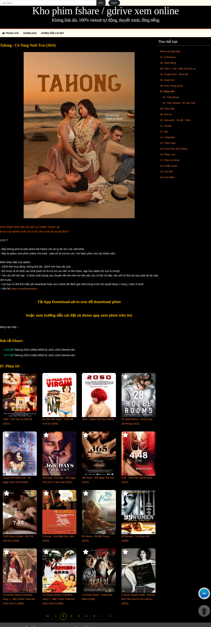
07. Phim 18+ (167, 91)
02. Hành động (168, 62)
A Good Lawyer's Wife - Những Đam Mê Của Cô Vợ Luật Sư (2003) (138, 599)
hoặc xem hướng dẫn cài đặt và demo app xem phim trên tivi (79, 315)
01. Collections (168, 57)
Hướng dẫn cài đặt (52, 33)
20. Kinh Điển (167, 177)
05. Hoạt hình (167, 80)
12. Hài (164, 131)
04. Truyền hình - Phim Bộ (174, 74)
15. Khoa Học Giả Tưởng (173, 148)
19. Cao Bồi (166, 171)
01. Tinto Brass (171, 97)
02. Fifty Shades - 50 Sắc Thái (179, 103)
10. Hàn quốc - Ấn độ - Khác (175, 120)
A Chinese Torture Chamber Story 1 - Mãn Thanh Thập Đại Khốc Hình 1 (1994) (19, 599)
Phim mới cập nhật (170, 51)
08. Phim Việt (167, 108)
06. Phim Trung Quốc (171, 85)
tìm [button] (101, 3)
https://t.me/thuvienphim (24, 288)
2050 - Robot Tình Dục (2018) (98, 419)
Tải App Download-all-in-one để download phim (79, 302)
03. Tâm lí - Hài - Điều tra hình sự (178, 68)
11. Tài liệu (166, 125)
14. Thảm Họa (167, 143)
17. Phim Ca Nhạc (170, 160)
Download (30, 33)
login (114, 2)
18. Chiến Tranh (168, 166)
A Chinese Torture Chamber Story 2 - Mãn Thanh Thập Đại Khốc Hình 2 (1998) (58, 599)
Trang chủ (10, 33)
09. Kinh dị (166, 114)
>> (110, 616)
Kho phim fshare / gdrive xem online (105, 10)
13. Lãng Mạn (167, 137)
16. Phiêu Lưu (167, 154)
